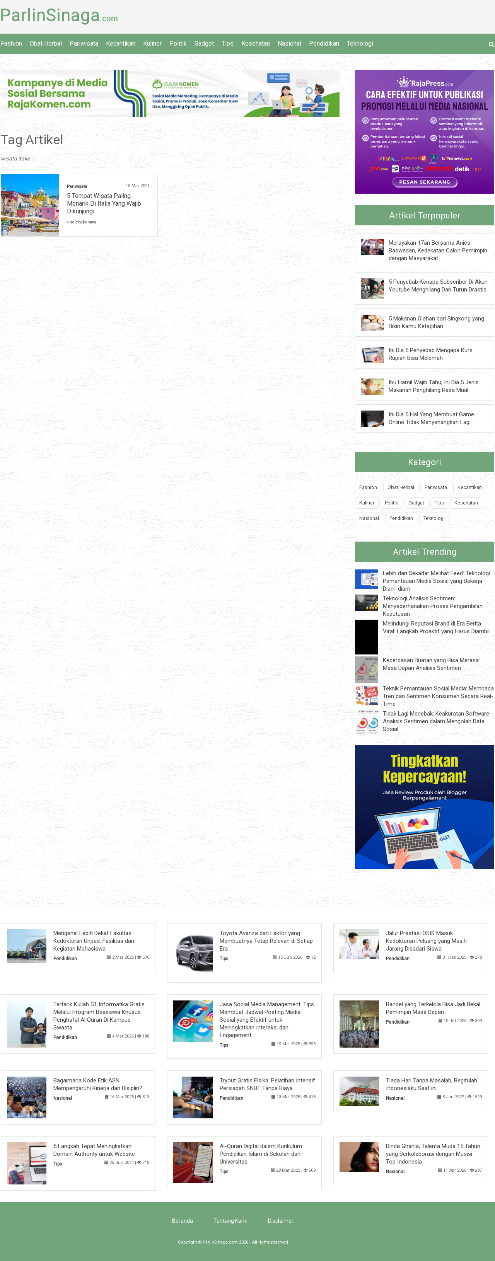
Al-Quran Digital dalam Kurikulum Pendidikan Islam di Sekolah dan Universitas (261, 1154)
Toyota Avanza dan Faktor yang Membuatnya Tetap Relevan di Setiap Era (266, 941)
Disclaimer (281, 1221)
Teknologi (360, 43)
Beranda (182, 1221)
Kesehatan (255, 43)
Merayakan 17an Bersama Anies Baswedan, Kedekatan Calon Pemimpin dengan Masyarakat (438, 250)
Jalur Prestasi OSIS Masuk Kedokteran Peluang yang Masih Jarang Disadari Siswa (426, 941)
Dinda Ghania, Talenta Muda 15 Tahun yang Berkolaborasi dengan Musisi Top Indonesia (433, 1154)
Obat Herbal (46, 43)
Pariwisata (84, 43)
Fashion (11, 43)
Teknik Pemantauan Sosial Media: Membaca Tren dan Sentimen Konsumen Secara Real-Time (438, 696)
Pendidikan (324, 43)
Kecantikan (120, 43)
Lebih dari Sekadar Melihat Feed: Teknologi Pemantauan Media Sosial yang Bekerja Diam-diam (436, 581)
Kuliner (152, 43)
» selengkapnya (81, 222)
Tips (228, 43)
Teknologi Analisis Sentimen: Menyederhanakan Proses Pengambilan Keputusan (433, 606)
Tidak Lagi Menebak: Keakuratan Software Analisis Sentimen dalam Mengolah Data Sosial (436, 721)
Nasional (289, 43)
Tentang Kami (230, 1221)
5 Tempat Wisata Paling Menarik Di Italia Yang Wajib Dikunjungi (104, 203)
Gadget (204, 43)
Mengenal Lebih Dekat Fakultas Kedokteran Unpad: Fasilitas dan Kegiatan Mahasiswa (93, 941)
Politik (178, 43)
